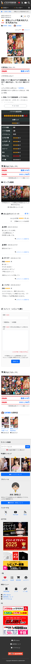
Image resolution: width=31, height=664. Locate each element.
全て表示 (15, 106)
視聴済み (6, 322)
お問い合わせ (7, 594)
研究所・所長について (15, 502)
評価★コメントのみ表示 (22, 221)
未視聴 (13, 322)
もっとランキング (15, 474)
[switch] (12, 221)
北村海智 (17, 26)
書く (27, 213)
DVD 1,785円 (24, 174)
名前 (6, 315)
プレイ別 (17, 7)
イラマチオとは (7, 599)
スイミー (26, 30)
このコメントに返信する (22, 238)
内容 (15, 328)
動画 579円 (25, 71)
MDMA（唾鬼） (8, 11)
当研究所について (8, 597)
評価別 (4, 7)
